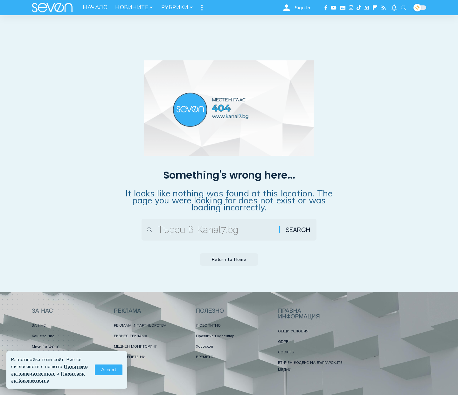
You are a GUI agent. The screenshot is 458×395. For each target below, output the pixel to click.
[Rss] (383, 7)
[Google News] (342, 7)
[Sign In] (295, 7)
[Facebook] (326, 7)
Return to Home (229, 260)
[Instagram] (351, 7)
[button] (108, 369)
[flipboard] (375, 7)
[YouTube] (333, 7)
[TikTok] (359, 7)
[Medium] (367, 7)
